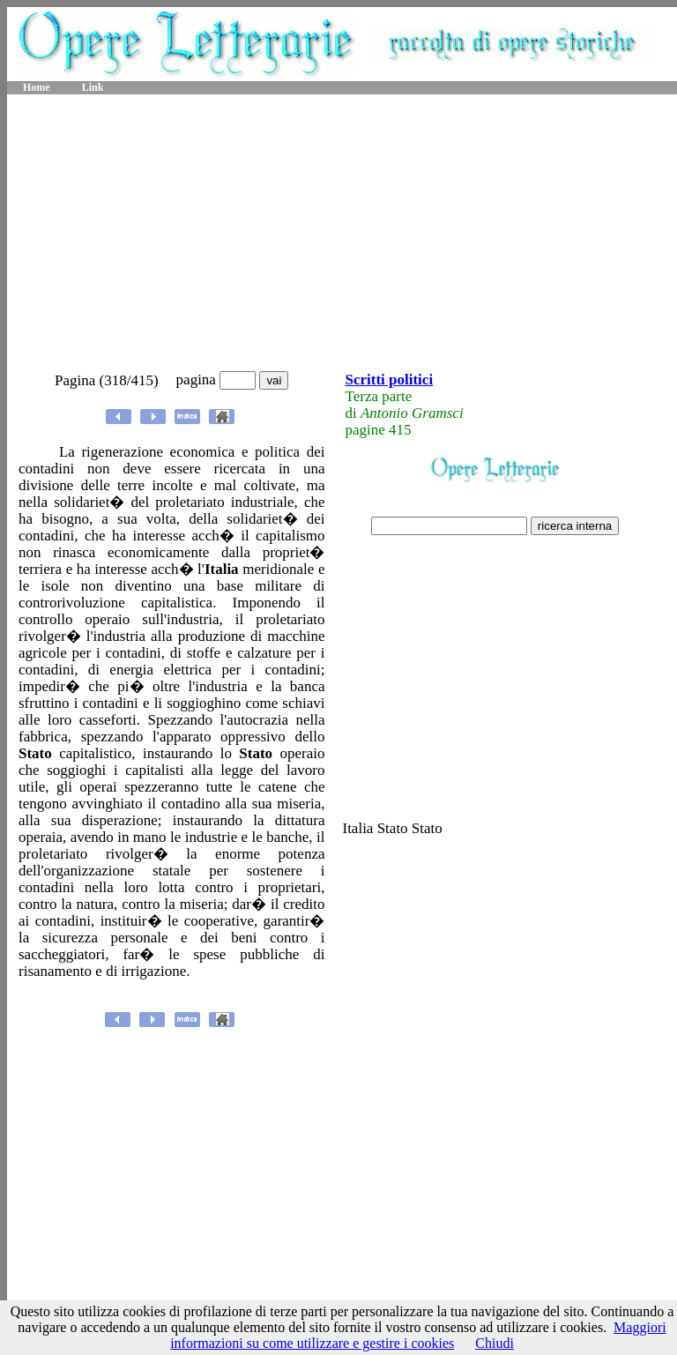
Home (36, 87)
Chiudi (494, 1343)
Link (93, 87)
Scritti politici (389, 379)
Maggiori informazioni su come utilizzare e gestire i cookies (418, 1335)
